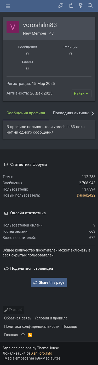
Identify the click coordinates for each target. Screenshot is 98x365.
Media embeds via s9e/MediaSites (32, 358)
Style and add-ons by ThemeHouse (31, 348)
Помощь (69, 326)
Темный (13, 310)
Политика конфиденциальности (31, 326)
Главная (11, 335)
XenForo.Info (41, 353)
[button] (8, 6)
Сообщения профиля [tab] (26, 113)
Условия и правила (50, 318)
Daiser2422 (86, 195)
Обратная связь (17, 318)
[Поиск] (90, 6)
